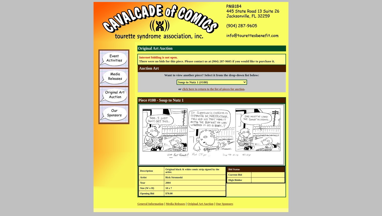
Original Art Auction (201, 204)
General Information (150, 204)
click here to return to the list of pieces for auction (213, 89)
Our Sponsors (224, 204)
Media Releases (175, 204)
